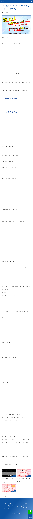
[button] (32, 1)
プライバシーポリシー (26, 507)
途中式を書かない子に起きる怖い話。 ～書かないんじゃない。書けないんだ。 (9, 479)
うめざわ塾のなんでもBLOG (26, 503)
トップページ (18, 503)
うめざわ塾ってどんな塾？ (19, 507)
